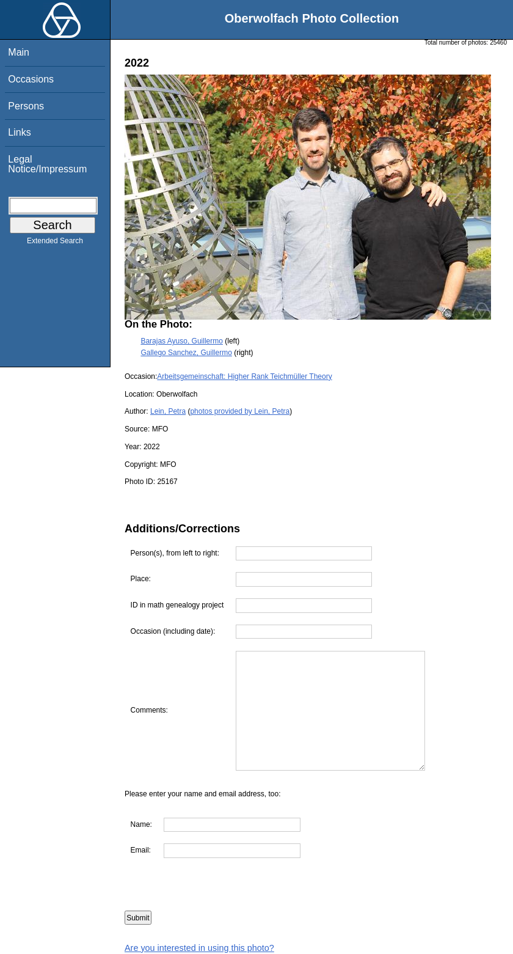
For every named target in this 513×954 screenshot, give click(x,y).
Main (18, 52)
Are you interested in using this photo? (199, 948)
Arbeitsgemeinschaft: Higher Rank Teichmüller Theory (244, 376)
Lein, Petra (168, 411)
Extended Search (55, 243)
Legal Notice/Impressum (47, 164)
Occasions (31, 79)
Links (19, 132)
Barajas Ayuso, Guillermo (181, 341)
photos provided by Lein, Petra (239, 411)
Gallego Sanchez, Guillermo (185, 352)
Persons (26, 106)
